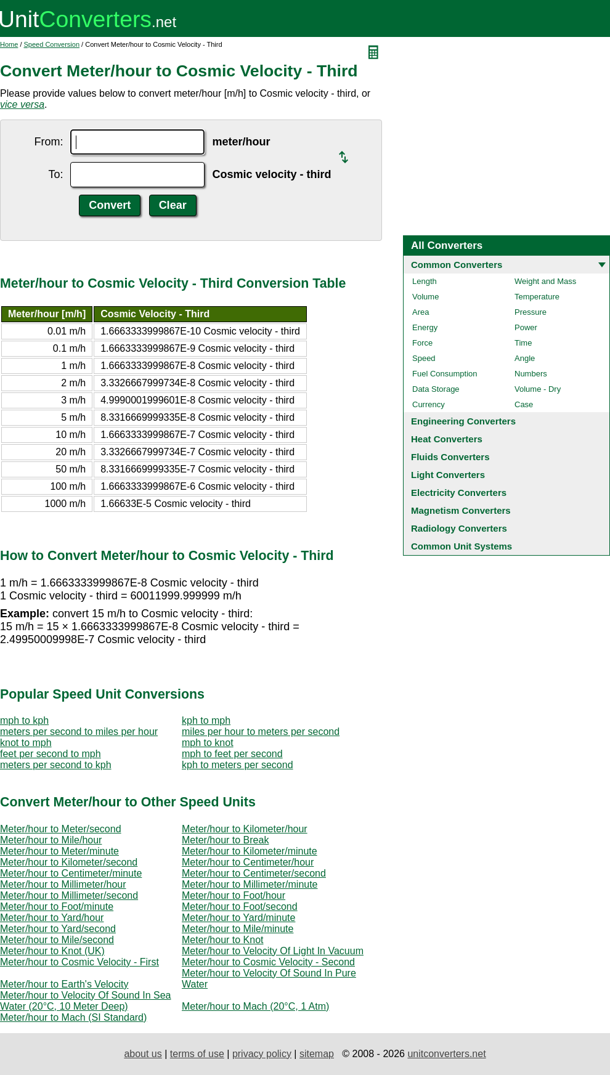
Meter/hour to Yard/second (58, 928)
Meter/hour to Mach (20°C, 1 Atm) (255, 1006)
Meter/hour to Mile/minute (237, 928)
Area (420, 312)
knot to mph (26, 742)
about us (142, 1054)
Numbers (530, 373)
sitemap (316, 1054)
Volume (425, 296)
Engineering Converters (463, 421)
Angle (524, 358)
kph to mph (206, 720)
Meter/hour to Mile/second (57, 940)
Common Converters (456, 264)
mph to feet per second (232, 753)
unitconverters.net (446, 1054)
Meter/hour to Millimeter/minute (250, 884)
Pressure (530, 312)
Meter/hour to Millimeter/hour (63, 884)
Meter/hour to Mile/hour (51, 840)
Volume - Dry (537, 389)
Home (9, 44)
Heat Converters (446, 439)
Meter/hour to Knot (223, 940)
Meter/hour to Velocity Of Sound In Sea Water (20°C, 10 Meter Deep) (85, 1001)
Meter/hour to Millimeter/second (69, 895)
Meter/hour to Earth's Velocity (64, 984)
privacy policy (261, 1054)
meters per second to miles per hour (79, 731)
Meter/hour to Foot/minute (56, 906)
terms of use (197, 1054)
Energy (424, 327)
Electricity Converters (458, 492)
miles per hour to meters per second (261, 731)
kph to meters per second (237, 765)
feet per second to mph (50, 753)
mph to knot (208, 742)
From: (48, 142)
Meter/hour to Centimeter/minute (71, 873)
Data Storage (436, 389)
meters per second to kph (56, 765)
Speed (424, 358)
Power (525, 327)
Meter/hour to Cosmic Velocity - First (79, 962)
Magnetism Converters (461, 510)
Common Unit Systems (461, 546)
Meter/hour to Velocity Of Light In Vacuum (273, 951)
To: (55, 174)
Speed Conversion (52, 44)
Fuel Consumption (445, 373)
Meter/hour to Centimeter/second (254, 873)
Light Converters (448, 474)
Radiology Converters (459, 528)
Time (523, 342)
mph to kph (24, 720)
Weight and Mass (545, 281)
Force (422, 342)
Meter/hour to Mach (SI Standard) (73, 1017)
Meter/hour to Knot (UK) (52, 951)
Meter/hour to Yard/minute (238, 917)
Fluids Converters (450, 457)
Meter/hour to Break (225, 840)
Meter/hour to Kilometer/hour (244, 829)
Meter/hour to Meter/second (60, 829)
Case (523, 404)
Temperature (536, 296)
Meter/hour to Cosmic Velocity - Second (268, 962)
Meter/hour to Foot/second (240, 906)
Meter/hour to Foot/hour (233, 895)
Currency (428, 404)
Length (424, 281)
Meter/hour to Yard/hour (52, 917)
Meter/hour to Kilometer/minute (249, 851)
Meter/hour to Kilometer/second (68, 862)
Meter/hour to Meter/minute (59, 851)
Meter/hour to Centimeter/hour (248, 862)
